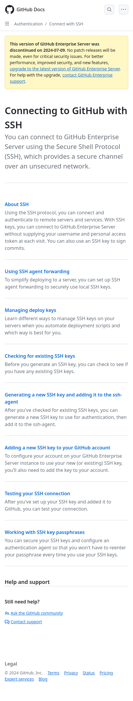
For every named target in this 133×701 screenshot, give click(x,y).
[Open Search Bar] (109, 9)
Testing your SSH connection (37, 493)
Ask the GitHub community (34, 613)
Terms (53, 673)
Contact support (23, 621)
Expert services (19, 679)
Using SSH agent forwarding (37, 271)
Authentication (28, 24)
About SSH (17, 204)
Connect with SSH (66, 24)
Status (89, 673)
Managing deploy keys (30, 310)
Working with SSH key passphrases (45, 532)
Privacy (71, 673)
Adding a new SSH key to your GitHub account (57, 447)
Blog (43, 679)
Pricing (106, 673)
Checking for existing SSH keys (40, 356)
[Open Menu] (123, 9)
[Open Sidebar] (7, 23)
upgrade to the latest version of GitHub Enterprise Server (65, 69)
